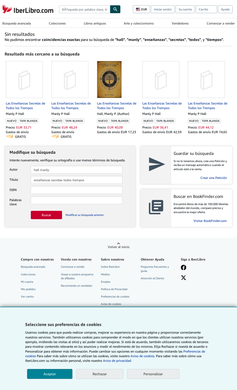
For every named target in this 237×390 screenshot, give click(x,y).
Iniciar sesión (163, 9)
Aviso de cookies (111, 304)
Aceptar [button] (50, 374)
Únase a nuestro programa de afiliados (77, 276)
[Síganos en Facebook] (183, 268)
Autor (13, 169)
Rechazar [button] (100, 374)
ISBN (13, 190)
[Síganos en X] (183, 278)
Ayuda (225, 9)
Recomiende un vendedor (76, 285)
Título (13, 179)
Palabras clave (15, 202)
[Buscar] (115, 9)
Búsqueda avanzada (16, 23)
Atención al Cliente (152, 278)
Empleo (105, 281)
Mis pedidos (28, 289)
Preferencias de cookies (115, 296)
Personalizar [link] (153, 374)
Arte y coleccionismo (139, 23)
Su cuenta (185, 9)
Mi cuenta (27, 281)
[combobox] (84, 9)
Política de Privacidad (114, 289)
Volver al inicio (118, 247)
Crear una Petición (213, 178)
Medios (105, 274)
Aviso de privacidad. (117, 360)
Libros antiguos (95, 23)
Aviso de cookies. (143, 356)
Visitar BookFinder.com (210, 221)
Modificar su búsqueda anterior (84, 215)
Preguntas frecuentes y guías (155, 268)
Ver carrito (27, 296)
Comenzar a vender (221, 23)
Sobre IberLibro (110, 266)
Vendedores (180, 23)
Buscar (46, 215)
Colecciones (57, 23)
